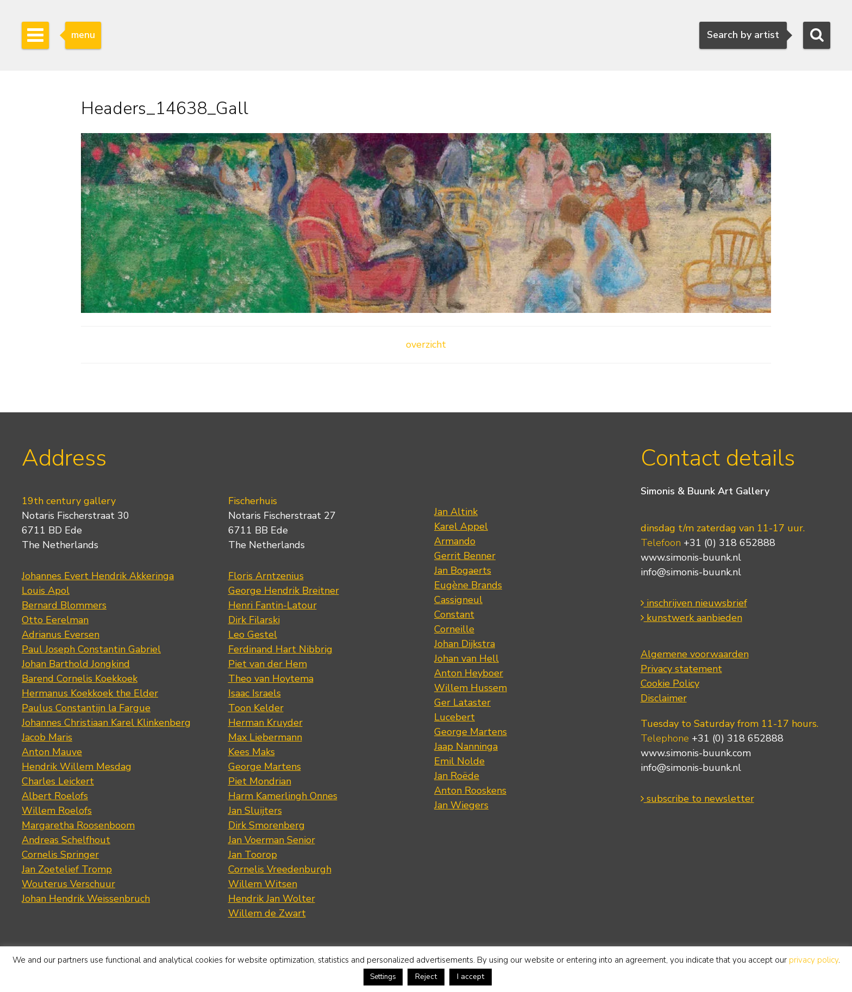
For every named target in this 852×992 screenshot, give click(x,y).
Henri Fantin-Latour (272, 605)
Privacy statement (681, 668)
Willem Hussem (470, 687)
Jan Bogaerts (462, 570)
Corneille (454, 629)
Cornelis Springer (60, 854)
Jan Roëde (456, 775)
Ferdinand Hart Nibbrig (280, 649)
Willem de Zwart (267, 913)
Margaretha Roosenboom (78, 825)
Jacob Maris (47, 737)
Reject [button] (426, 976)
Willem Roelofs (57, 810)
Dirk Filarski (254, 619)
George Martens (264, 766)
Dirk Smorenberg (266, 825)
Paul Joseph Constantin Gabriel (91, 649)
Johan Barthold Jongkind (76, 663)
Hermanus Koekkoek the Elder (90, 693)
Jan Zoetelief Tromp (67, 869)
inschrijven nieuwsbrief (694, 603)
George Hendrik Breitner (283, 590)
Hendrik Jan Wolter (271, 898)
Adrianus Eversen (60, 634)
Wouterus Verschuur (68, 883)
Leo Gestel (252, 634)
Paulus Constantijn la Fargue (86, 707)
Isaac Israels (254, 693)
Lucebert (454, 717)
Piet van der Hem (267, 663)
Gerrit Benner (465, 555)
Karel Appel (461, 526)
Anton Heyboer (468, 673)
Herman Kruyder (265, 722)
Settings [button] (383, 977)
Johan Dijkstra (464, 643)
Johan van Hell (466, 658)
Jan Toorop (252, 854)
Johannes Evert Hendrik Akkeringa (98, 575)
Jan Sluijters (255, 810)
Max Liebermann (265, 737)
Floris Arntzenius (266, 575)
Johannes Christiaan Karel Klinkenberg (106, 722)
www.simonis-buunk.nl (691, 557)
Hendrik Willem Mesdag (76, 766)
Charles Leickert (58, 781)
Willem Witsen (262, 883)
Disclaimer (664, 698)
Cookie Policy (670, 683)
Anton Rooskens (470, 790)
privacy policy (813, 960)
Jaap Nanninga (466, 746)
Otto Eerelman (55, 619)
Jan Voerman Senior (271, 839)
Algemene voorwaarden (695, 654)
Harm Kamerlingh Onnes (282, 795)
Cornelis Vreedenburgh (279, 869)
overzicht (426, 344)
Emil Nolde (459, 761)
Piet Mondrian (259, 781)
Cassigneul (458, 599)
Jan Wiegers (461, 805)
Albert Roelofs (55, 795)
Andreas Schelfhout (66, 839)
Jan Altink (456, 511)
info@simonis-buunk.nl (691, 572)
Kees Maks (251, 751)
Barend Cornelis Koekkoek (79, 678)
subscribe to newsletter (697, 798)
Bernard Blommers (64, 605)
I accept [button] (470, 976)
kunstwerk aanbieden (691, 617)
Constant (454, 614)
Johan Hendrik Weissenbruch (86, 898)
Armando (454, 541)
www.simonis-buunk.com (696, 752)
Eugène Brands (468, 585)
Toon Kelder (256, 707)
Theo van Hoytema (271, 678)
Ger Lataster (462, 702)
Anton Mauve (52, 751)
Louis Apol (46, 590)
